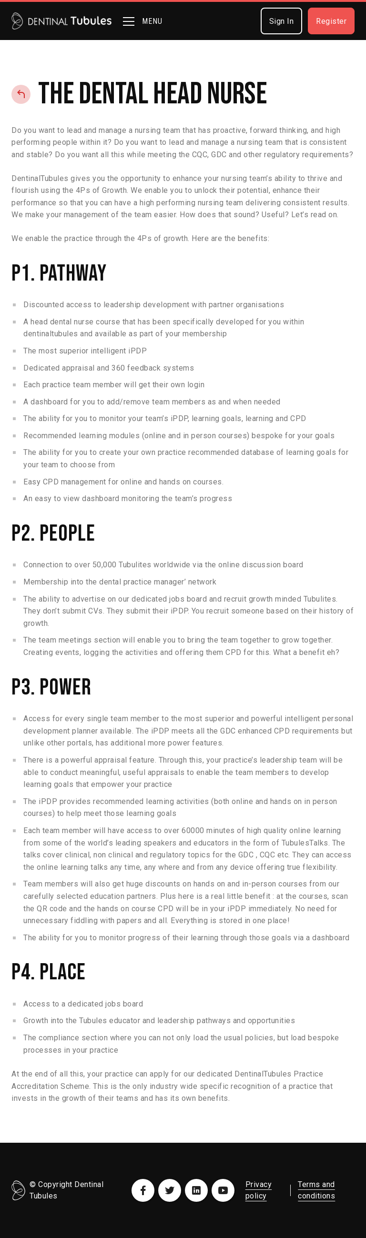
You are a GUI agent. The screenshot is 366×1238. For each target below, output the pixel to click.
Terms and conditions (316, 1190)
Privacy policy (258, 1190)
